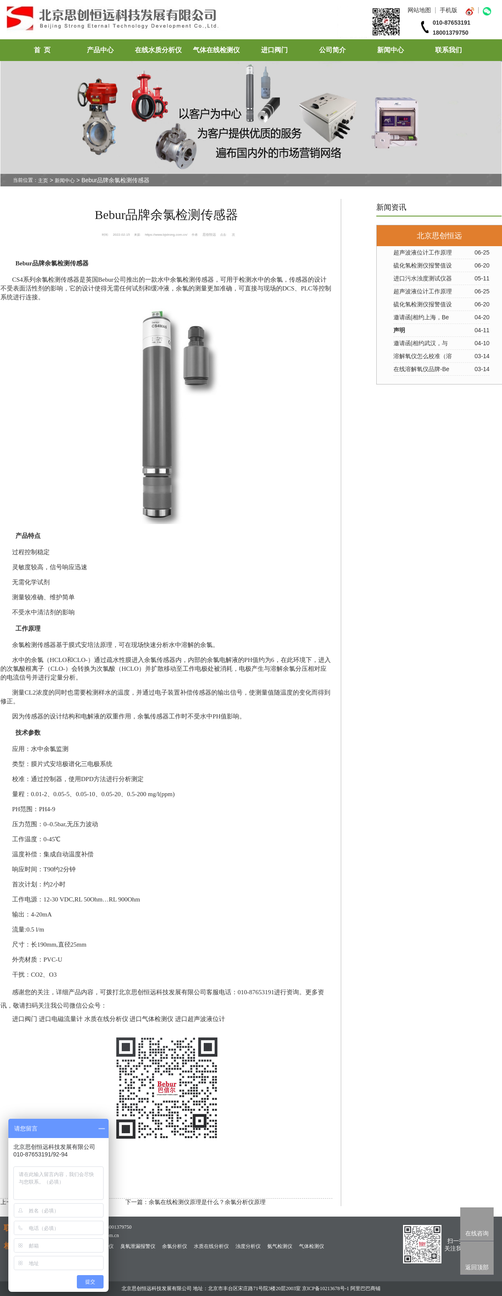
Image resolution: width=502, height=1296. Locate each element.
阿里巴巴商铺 (365, 1288)
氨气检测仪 (279, 1246)
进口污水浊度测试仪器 (422, 278)
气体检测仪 (311, 1246)
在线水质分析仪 (158, 49)
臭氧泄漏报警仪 (137, 1246)
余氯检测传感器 (57, 279)
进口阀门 (274, 49)
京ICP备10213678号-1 (325, 1288)
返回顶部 (477, 1267)
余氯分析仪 (174, 1246)
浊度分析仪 (248, 1246)
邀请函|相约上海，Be (421, 317)
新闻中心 (390, 49)
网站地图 (419, 10)
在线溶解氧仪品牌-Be (421, 369)
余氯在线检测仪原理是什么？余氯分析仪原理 (207, 1202)
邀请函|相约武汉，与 (420, 343)
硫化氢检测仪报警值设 (422, 265)
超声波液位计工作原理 (422, 252)
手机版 (448, 10)
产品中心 (100, 49)
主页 (43, 180)
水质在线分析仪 (211, 1246)
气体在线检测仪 (216, 49)
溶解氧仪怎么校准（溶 (422, 356)
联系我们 (448, 49)
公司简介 (332, 49)
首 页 (42, 49)
